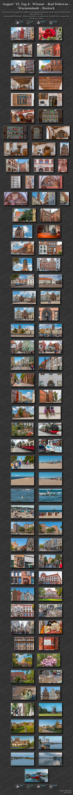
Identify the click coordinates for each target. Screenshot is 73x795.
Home (55, 22)
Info (31, 22)
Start (21, 22)
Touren (43, 22)
